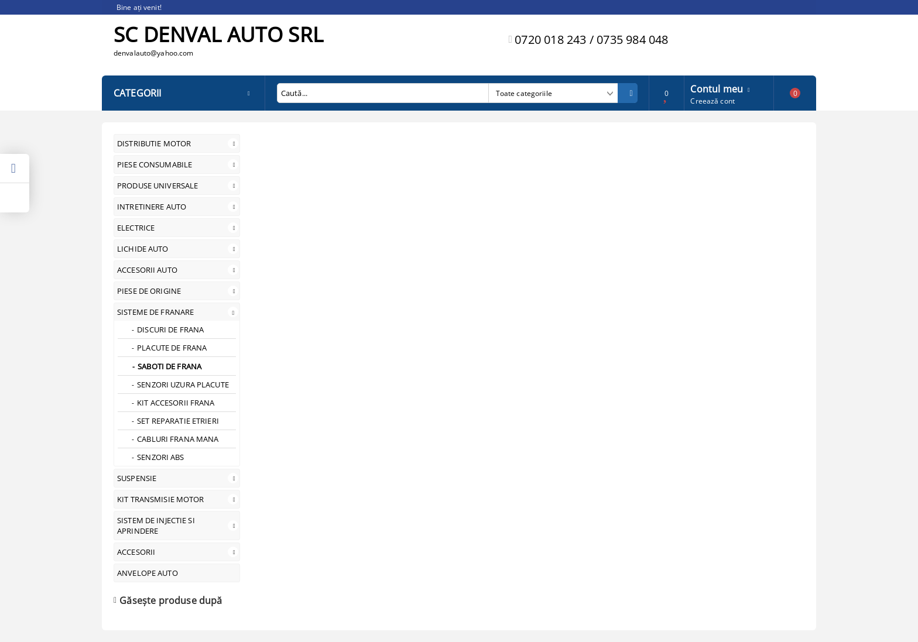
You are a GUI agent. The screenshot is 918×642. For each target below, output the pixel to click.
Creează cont (712, 101)
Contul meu (716, 88)
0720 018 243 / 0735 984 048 (591, 39)
